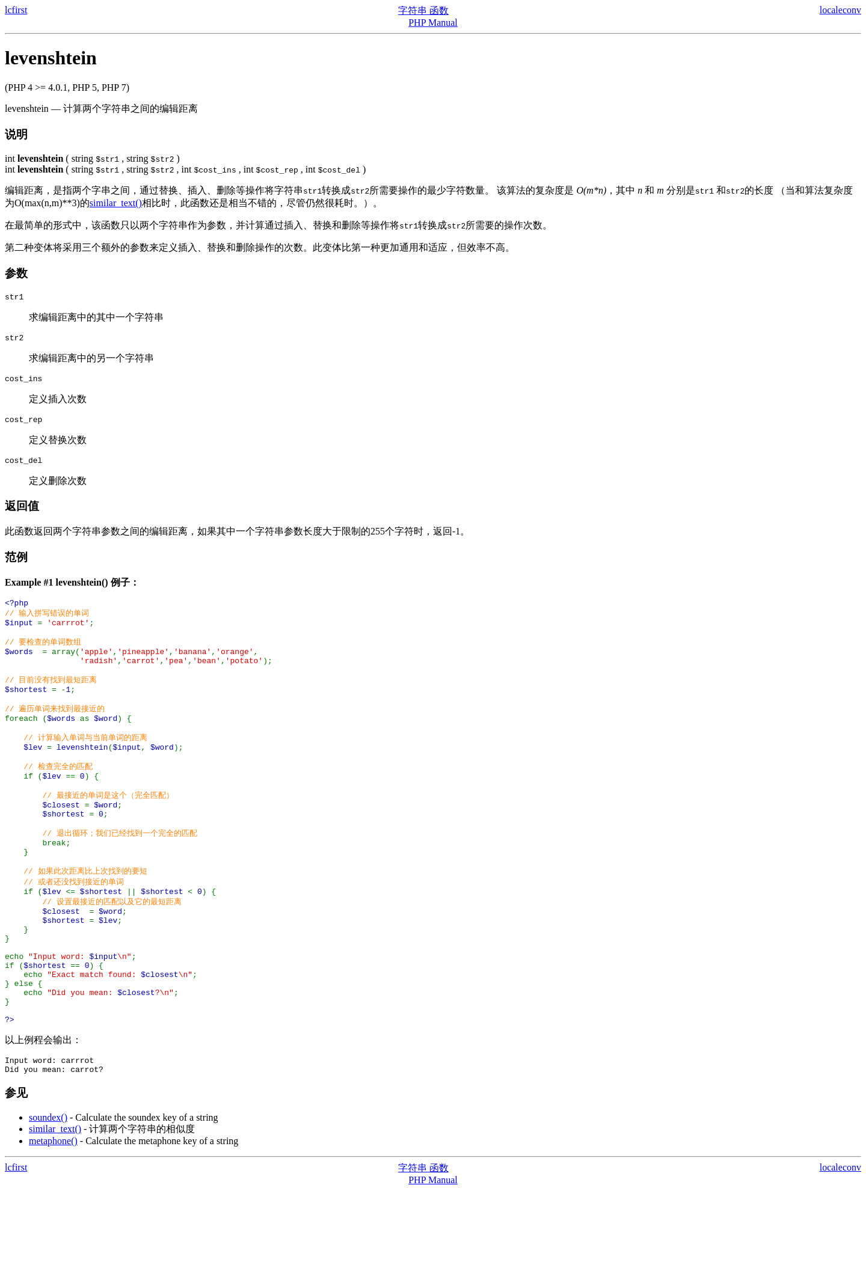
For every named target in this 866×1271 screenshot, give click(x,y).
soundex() (48, 1198)
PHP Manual (433, 22)
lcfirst (16, 10)
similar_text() (116, 203)
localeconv (840, 10)
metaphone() (53, 1221)
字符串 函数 (423, 10)
